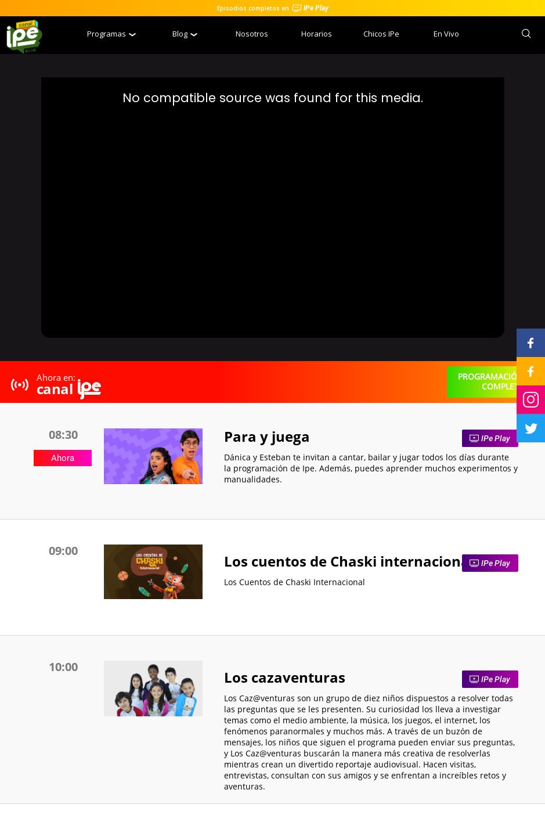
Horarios (316, 33)
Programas (111, 33)
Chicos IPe (381, 33)
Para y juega (267, 436)
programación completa (491, 381)
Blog (184, 33)
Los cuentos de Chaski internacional (349, 561)
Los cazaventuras (284, 677)
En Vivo (446, 33)
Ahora (62, 458)
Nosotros (252, 33)
